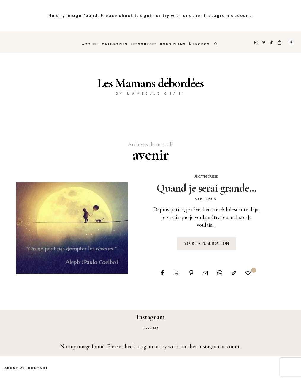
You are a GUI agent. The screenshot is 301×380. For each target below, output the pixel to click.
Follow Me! (150, 328)
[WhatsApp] (220, 273)
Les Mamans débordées (150, 83)
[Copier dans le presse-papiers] (233, 273)
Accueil (90, 44)
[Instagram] (256, 42)
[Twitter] (176, 273)
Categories (115, 44)
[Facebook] (162, 273)
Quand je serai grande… (206, 188)
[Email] (205, 273)
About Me (14, 368)
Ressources (144, 44)
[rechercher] (216, 42)
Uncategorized (206, 176)
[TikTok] (271, 42)
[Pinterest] (264, 42)
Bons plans (173, 44)
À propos (199, 44)
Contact (38, 368)
